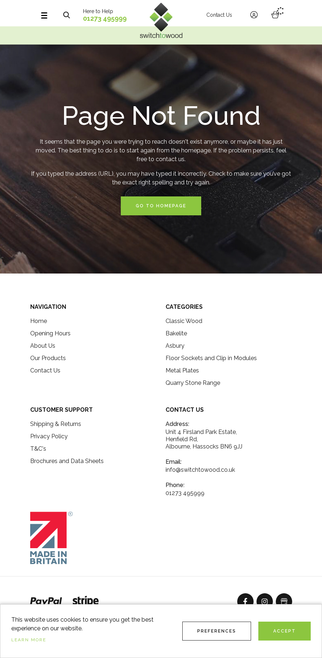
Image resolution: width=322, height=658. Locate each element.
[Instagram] (265, 601)
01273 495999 (105, 18)
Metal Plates (182, 370)
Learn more (28, 639)
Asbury (175, 345)
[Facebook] (245, 601)
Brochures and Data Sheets (67, 461)
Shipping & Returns (55, 423)
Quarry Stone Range (193, 382)
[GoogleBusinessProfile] (284, 601)
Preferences (216, 631)
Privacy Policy (49, 436)
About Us (42, 345)
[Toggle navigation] (48, 15)
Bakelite (176, 333)
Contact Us (219, 15)
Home (38, 321)
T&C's (38, 448)
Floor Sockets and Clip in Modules (211, 358)
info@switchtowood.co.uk (200, 469)
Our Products (48, 358)
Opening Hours (50, 333)
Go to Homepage (161, 205)
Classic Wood (184, 321)
